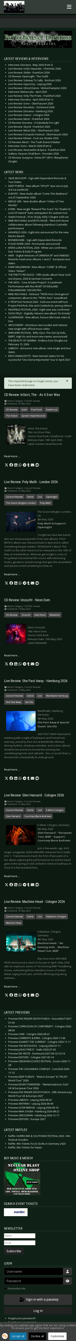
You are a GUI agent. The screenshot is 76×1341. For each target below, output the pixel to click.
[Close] (67, 381)
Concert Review (14, 496)
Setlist (30, 496)
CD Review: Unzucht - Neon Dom (27, 600)
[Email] (19, 1242)
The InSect (11, 415)
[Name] (19, 1235)
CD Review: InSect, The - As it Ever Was (32, 395)
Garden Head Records (33, 415)
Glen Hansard (13, 816)
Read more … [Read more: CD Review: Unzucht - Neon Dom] (12, 655)
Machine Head (13, 922)
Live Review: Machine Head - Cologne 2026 (34, 901)
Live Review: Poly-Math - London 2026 (31, 482)
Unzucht (25, 614)
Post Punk (36, 409)
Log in (38, 1311)
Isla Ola (29, 702)
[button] (6, 465)
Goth (24, 409)
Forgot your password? (22, 1318)
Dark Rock (39, 614)
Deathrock (51, 409)
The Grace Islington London (21, 502)
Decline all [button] (37, 1336)
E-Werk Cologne (54, 810)
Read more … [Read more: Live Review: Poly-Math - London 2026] (12, 574)
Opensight (51, 496)
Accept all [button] (18, 1336)
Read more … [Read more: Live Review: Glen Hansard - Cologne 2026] (12, 876)
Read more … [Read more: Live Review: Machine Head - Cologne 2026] (12, 986)
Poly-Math (45, 502)
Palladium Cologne (56, 916)
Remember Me (16, 1288)
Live (40, 496)
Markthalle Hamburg (57, 695)
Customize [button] (57, 1336)
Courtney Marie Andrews (37, 816)
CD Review (11, 409)
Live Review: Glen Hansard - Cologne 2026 (34, 795)
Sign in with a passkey (38, 1300)
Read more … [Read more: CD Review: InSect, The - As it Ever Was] (12, 456)
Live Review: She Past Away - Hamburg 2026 (36, 681)
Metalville (55, 614)
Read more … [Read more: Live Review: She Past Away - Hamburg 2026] (12, 769)
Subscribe (13, 1251)
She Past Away (13, 702)
